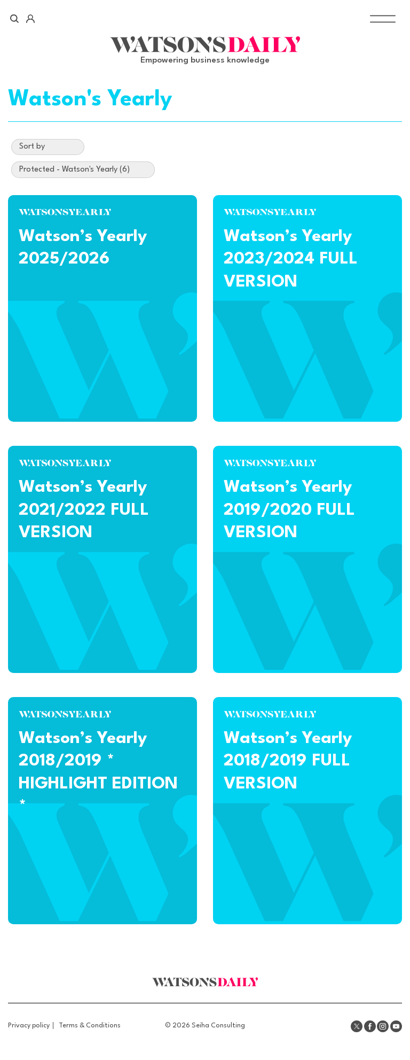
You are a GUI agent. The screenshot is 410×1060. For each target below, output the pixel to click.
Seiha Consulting (218, 1025)
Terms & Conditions (90, 1025)
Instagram (383, 1026)
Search (14, 18)
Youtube (396, 1026)
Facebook (370, 1026)
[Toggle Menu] (383, 19)
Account (30, 18)
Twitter (356, 1026)
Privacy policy (29, 1025)
